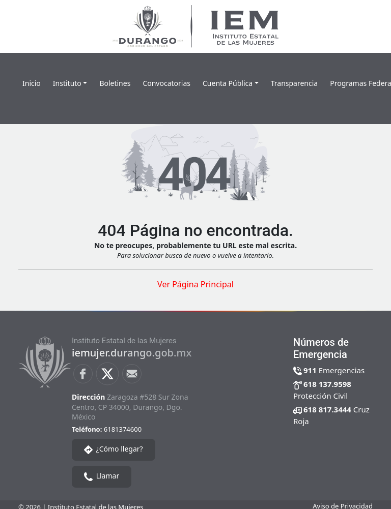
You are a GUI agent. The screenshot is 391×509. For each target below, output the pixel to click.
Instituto (67, 83)
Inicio (31, 83)
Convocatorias (166, 83)
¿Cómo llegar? (113, 449)
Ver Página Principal (195, 284)
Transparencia (294, 83)
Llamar (101, 476)
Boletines (114, 83)
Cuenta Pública (228, 83)
